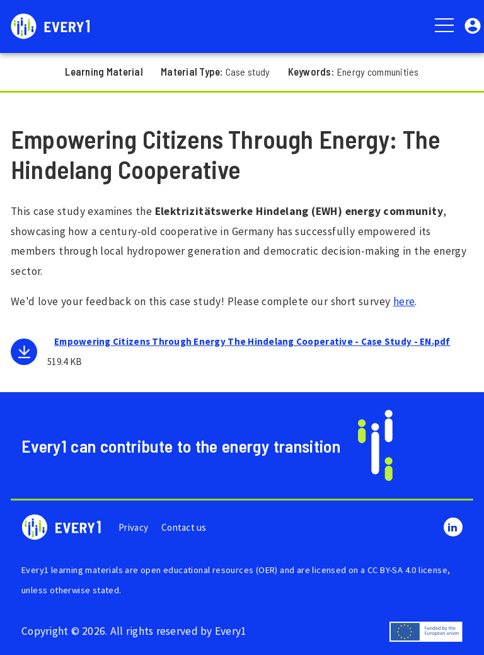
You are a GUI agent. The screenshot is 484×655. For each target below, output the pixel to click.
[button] (472, 25)
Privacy (133, 527)
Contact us (184, 527)
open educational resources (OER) (209, 570)
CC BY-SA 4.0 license (407, 570)
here (404, 301)
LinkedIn (453, 527)
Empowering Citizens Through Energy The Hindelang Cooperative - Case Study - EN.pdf (252, 341)
